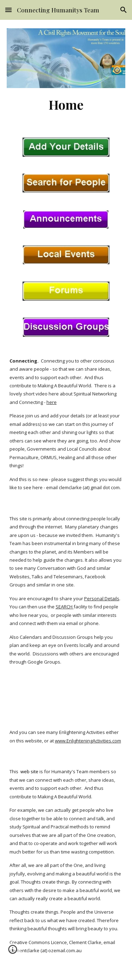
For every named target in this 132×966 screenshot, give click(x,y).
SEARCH (64, 606)
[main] (66, 104)
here (51, 402)
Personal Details (101, 598)
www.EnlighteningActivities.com (88, 740)
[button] (8, 9)
